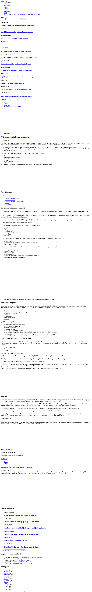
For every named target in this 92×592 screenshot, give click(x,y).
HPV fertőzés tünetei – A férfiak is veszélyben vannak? (16, 51)
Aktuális (6, 570)
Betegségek (7, 11)
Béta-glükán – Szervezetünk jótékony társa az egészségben (17, 32)
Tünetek (6, 7)
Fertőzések (7, 580)
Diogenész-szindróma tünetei (12, 198)
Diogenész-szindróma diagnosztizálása (14, 201)
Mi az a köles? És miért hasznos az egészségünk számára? (17, 70)
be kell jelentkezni (18, 455)
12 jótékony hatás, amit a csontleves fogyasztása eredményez (17, 76)
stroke (5, 310)
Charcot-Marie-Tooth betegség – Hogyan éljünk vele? (21, 522)
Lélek (5, 583)
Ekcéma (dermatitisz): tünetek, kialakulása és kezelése (21, 534)
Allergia (6, 573)
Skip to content (5, 1)
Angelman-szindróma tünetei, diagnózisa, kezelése (20, 515)
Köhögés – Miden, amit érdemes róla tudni (12, 83)
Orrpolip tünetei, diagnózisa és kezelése (17, 467)
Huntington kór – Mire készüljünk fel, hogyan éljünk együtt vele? (25, 528)
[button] (3, 195)
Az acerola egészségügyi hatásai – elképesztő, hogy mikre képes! (18, 57)
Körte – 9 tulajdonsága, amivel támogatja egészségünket (16, 96)
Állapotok (6, 571)
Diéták (5, 13)
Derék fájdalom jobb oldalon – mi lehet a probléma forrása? (28, 558)
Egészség (6, 579)
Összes (5, 462)
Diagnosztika (7, 576)
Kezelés (6, 10)
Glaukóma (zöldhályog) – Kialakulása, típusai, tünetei (21, 547)
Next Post (4, 459)
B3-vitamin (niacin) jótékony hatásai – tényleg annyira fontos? (18, 25)
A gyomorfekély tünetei (24, 560)
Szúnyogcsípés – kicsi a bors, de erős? (16, 540)
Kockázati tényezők (10, 200)
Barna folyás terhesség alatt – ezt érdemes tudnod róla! (16, 89)
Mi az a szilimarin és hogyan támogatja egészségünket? (16, 64)
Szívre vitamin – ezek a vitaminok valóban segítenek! (15, 44)
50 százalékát (36, 361)
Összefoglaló (8, 204)
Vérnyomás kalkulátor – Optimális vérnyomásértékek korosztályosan (22, 14)
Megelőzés (7, 8)
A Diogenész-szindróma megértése (15, 137)
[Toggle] (3, 195)
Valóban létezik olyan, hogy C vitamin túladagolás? (15, 38)
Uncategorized (7, 589)
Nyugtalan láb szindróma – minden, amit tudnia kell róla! (28, 557)
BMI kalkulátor (8, 5)
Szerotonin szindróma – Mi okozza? (22, 561)
